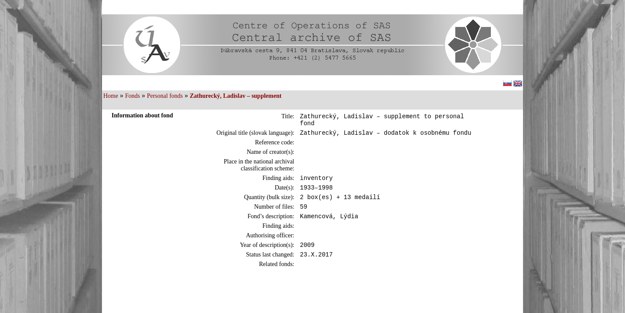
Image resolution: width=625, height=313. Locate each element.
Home (110, 96)
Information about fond (142, 115)
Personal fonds (165, 96)
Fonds (132, 96)
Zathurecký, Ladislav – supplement (235, 96)
